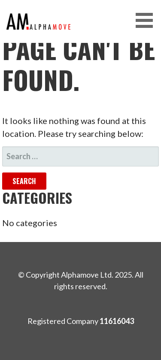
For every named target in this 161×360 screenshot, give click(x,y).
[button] (147, 20)
